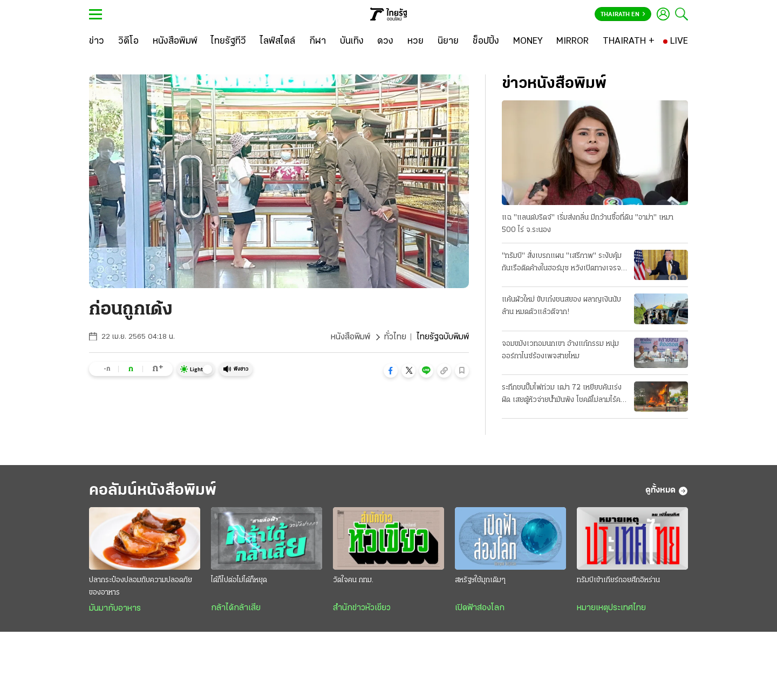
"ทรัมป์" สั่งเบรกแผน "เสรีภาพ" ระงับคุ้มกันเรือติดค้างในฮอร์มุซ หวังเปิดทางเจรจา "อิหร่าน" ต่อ (563, 263)
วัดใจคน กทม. (353, 580)
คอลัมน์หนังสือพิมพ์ (152, 490)
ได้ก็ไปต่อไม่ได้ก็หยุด (239, 580)
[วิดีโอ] (128, 41)
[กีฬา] (317, 41)
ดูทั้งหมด (666, 491)
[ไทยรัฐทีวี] (228, 41)
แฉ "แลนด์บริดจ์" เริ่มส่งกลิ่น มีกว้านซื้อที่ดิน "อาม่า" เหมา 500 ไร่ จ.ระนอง (587, 224)
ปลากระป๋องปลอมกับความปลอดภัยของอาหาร (140, 586)
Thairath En (623, 14)
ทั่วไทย (395, 337)
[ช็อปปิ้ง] (486, 41)
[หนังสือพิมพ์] (175, 41)
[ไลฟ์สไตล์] (277, 41)
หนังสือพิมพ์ (350, 337)
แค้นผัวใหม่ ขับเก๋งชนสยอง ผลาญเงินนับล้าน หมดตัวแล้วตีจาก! (561, 306)
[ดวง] (385, 41)
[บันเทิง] (352, 41)
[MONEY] (528, 41)
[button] (391, 371)
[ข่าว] (96, 41)
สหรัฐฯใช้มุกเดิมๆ (480, 580)
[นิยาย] (448, 41)
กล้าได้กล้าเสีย (236, 608)
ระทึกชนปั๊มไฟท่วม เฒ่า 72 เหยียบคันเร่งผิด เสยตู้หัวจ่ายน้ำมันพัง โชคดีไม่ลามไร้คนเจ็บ (563, 395)
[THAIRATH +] (629, 41)
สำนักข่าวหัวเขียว (362, 608)
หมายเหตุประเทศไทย (611, 608)
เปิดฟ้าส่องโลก (480, 608)
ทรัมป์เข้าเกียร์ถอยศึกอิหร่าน (618, 580)
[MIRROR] (572, 41)
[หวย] (415, 41)
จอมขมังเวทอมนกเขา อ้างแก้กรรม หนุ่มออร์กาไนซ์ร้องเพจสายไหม (560, 350)
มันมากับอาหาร (115, 608)
